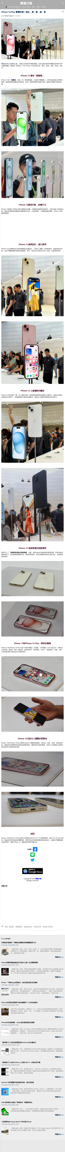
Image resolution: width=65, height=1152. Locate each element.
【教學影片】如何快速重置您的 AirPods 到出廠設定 (18, 1042)
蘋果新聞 (19, 927)
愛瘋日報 (26, 3)
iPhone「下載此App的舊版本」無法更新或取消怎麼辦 (19, 982)
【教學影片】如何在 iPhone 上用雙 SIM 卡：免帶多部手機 (20, 1062)
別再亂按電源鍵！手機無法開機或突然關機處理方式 (18, 942)
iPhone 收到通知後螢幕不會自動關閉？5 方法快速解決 (19, 1002)
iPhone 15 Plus (48, 927)
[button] (63, 12)
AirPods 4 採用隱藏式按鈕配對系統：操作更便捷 (17, 1082)
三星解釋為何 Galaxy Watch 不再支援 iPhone (16, 1122)
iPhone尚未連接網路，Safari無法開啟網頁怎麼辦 (17, 1022)
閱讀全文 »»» (59, 957)
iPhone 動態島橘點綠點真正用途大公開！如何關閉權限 (19, 962)
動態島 (13, 80)
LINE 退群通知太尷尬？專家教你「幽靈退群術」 (17, 1102)
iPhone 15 (4, 64)
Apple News (28, 927)
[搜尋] (63, 3)
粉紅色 (11, 927)
